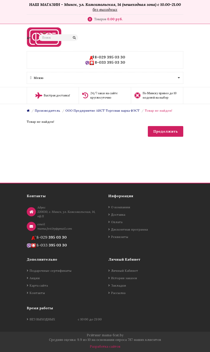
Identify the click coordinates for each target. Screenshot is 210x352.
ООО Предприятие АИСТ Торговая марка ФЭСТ (102, 111)
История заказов (124, 278)
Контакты (37, 293)
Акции (35, 278)
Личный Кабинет (124, 271)
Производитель (47, 111)
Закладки (118, 285)
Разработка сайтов (105, 346)
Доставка (118, 215)
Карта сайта (39, 285)
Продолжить (165, 131)
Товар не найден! (158, 111)
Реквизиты (119, 237)
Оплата (116, 222)
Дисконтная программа (129, 229)
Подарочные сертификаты (51, 271)
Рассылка (118, 293)
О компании (120, 207)
